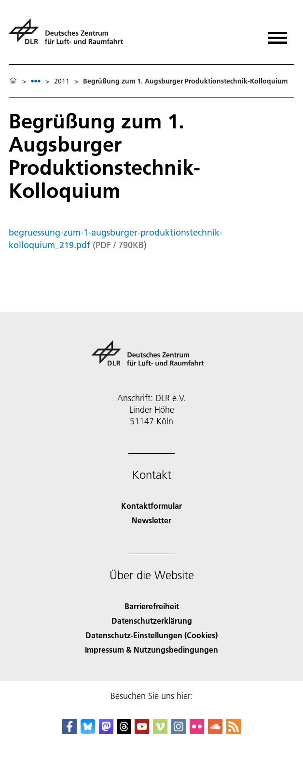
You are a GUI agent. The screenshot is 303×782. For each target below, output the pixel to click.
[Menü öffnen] (277, 34)
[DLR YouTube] (142, 730)
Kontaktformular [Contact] (151, 506)
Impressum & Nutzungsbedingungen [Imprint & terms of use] (151, 649)
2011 (61, 81)
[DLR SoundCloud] (215, 730)
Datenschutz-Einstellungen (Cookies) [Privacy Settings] (151, 635)
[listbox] (36, 81)
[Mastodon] (106, 730)
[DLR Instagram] (178, 730)
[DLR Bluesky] (88, 730)
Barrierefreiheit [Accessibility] (151, 606)
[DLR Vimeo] (160, 730)
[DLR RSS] (233, 730)
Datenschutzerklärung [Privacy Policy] (151, 620)
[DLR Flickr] (197, 730)
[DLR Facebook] (69, 730)
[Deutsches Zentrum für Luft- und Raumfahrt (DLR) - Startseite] (70, 35)
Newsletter (151, 520)
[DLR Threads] (124, 730)
